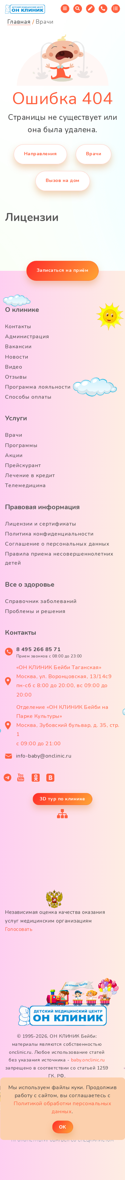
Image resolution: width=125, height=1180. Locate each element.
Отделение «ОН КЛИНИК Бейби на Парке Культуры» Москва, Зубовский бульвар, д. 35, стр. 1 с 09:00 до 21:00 (68, 725)
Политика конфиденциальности (49, 534)
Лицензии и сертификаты (40, 524)
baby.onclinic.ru (88, 1060)
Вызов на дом (63, 180)
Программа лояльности (38, 387)
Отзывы (16, 377)
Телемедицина (25, 485)
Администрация (27, 336)
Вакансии (18, 346)
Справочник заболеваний (41, 601)
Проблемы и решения (35, 611)
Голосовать (18, 929)
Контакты (18, 326)
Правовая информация (42, 507)
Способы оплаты (28, 397)
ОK (62, 1127)
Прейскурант (23, 465)
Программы (21, 445)
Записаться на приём (63, 270)
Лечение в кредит (30, 475)
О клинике (22, 309)
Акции (14, 455)
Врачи (93, 154)
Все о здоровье (29, 584)
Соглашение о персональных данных (57, 544)
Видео (13, 367)
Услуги (16, 418)
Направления (40, 154)
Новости (16, 357)
